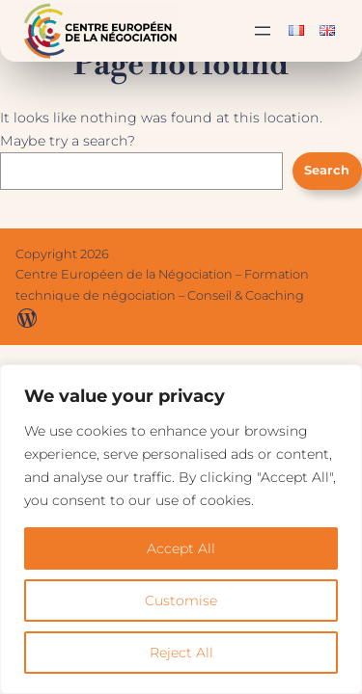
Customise (181, 600)
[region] (181, 529)
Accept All (181, 548)
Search (326, 170)
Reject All (181, 652)
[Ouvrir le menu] (262, 30)
